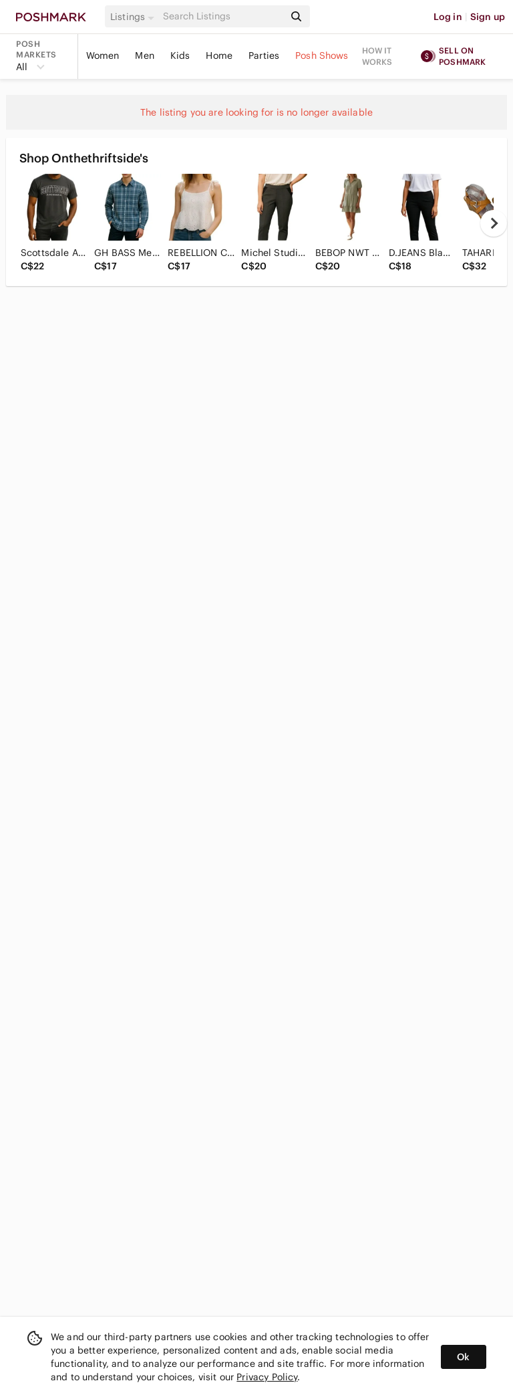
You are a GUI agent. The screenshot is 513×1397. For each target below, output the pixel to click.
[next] (493, 223)
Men (144, 55)
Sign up (487, 17)
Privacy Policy (266, 1377)
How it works (377, 56)
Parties (263, 55)
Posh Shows (322, 55)
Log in (448, 17)
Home (219, 55)
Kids (180, 55)
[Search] (222, 16)
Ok (463, 1357)
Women (103, 55)
